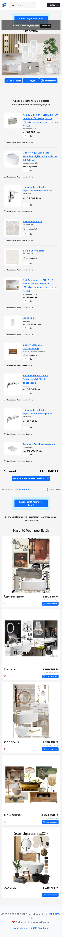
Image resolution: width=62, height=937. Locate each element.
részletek (35, 25)
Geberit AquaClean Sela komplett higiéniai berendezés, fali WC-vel (40, 156)
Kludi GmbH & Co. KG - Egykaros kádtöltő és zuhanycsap (35, 379)
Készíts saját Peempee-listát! (31, 503)
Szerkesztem (48, 80)
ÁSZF (34, 928)
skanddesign (22, 489)
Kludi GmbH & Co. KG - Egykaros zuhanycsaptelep (37, 411)
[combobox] (22, 5)
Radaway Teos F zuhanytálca (39, 444)
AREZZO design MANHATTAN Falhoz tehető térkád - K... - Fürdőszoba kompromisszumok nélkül (40, 285)
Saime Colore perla (33, 250)
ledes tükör (29, 318)
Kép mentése (13, 80)
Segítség (43, 928)
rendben (46, 25)
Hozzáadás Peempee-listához (18, 142)
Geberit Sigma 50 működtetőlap (32, 346)
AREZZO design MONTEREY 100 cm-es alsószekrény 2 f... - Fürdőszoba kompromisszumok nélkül (40, 120)
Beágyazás (31, 80)
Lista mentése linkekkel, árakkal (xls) (31, 478)
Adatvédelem (21, 928)
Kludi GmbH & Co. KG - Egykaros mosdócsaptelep (37, 188)
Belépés (54, 5)
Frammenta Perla (32, 221)
